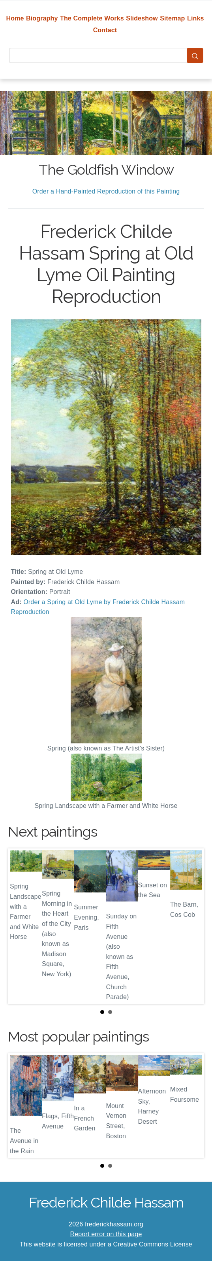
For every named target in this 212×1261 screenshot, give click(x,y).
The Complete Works (92, 18)
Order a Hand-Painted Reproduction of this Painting (106, 191)
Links (195, 18)
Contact (105, 30)
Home (15, 18)
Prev (20, 926)
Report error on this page (106, 1234)
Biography (42, 18)
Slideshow (142, 18)
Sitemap (172, 18)
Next (192, 926)
